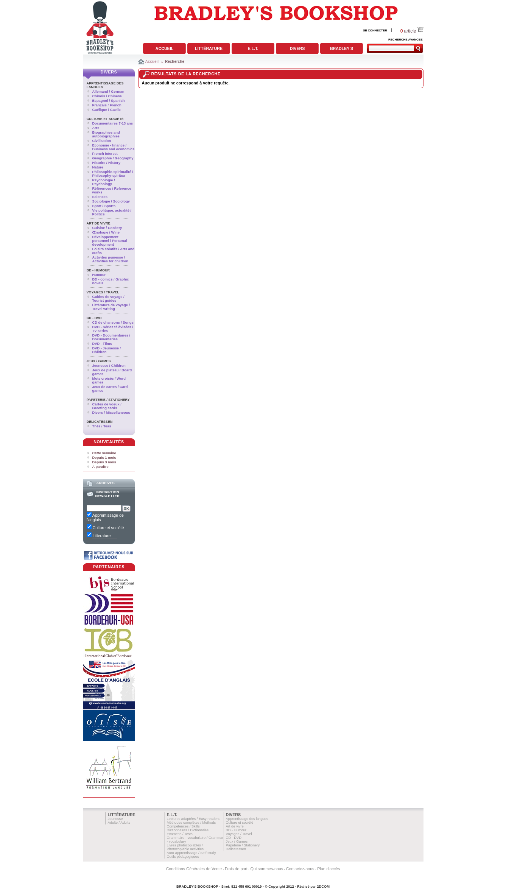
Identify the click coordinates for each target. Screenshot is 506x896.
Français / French (106, 105)
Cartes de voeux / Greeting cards (106, 406)
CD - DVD (94, 318)
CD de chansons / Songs (113, 322)
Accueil (164, 48)
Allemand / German (108, 91)
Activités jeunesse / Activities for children (110, 259)
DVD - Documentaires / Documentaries (111, 337)
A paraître (100, 467)
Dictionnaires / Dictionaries (188, 830)
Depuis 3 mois (104, 462)
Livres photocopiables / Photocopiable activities (185, 847)
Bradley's (341, 48)
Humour (99, 275)
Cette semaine (104, 453)
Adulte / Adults (119, 822)
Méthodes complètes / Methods (191, 822)
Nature (98, 167)
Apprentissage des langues (247, 819)
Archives (105, 483)
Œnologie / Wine (106, 232)
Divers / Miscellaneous (111, 412)
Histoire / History (106, 163)
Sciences (99, 197)
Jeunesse (115, 819)
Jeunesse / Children (109, 366)
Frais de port (236, 868)
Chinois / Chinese (107, 96)
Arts (96, 128)
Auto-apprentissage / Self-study (191, 853)
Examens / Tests (180, 834)
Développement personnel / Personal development (109, 240)
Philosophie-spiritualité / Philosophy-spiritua (112, 174)
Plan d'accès (328, 868)
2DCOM (323, 886)
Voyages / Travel (103, 292)
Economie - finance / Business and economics (113, 147)
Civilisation (101, 141)
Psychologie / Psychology (103, 182)
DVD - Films (102, 344)
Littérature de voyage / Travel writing (111, 307)
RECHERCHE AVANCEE (405, 39)
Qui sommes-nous (267, 868)
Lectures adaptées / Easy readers (193, 819)
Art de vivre (99, 223)
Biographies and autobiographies (106, 134)
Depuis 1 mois (104, 458)
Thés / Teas (101, 426)
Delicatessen (100, 422)
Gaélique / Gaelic (106, 110)
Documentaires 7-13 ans (112, 123)
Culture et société (105, 119)
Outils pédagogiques (183, 857)
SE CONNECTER (375, 30)
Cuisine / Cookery (107, 228)
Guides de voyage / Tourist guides (108, 298)
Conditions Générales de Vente (194, 868)
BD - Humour (98, 270)
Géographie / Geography (113, 158)
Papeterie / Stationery (108, 400)
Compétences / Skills (183, 826)
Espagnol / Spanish (108, 101)
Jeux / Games (99, 361)
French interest (105, 154)
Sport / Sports (104, 206)
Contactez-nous (300, 868)
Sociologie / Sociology (111, 201)
